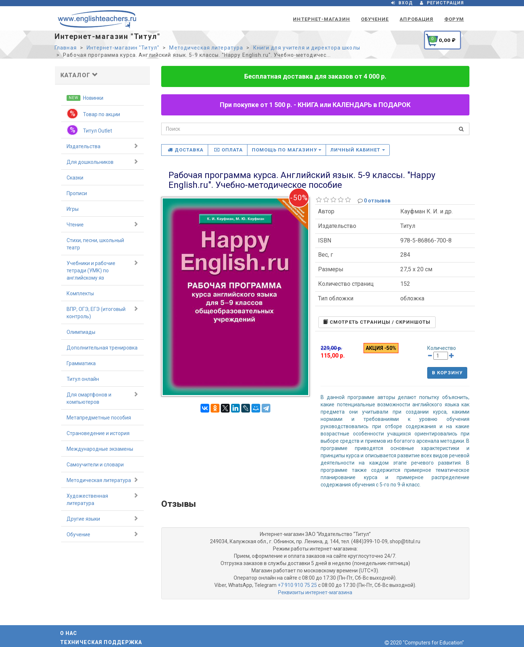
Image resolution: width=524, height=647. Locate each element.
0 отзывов (377, 201)
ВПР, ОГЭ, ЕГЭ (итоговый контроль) (102, 312)
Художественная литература (102, 499)
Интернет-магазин (321, 19)
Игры (73, 209)
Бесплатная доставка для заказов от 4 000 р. (315, 76)
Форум (454, 19)
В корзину (447, 372)
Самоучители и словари (95, 465)
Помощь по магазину (286, 150)
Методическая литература (206, 48)
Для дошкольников (102, 161)
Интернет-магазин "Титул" (123, 48)
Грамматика (81, 363)
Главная (66, 48)
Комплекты (80, 293)
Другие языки (102, 518)
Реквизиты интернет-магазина (315, 592)
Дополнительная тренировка (102, 348)
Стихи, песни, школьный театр (95, 243)
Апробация (416, 19)
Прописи (77, 193)
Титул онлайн (83, 379)
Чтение (102, 224)
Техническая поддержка (101, 642)
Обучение (375, 19)
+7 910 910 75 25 (297, 585)
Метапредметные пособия (99, 418)
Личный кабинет (357, 150)
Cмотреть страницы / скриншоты (376, 322)
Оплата (228, 150)
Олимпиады (81, 332)
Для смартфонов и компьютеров (102, 398)
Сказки (75, 178)
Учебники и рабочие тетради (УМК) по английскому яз (102, 270)
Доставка (185, 150)
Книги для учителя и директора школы (306, 48)
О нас (69, 633)
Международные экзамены (100, 449)
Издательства (102, 146)
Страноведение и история (98, 433)
